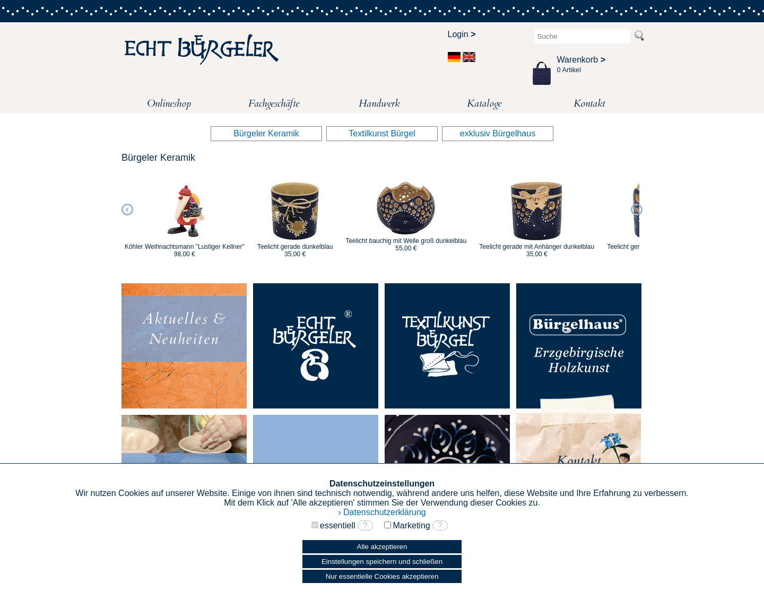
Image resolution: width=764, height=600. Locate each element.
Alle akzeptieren (382, 547)
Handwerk (379, 103)
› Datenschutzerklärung (382, 512)
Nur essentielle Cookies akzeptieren (382, 576)
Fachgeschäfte (273, 103)
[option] (185, 215)
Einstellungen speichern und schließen (382, 562)
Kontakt (589, 103)
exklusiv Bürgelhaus (497, 133)
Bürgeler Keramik (266, 133)
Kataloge (484, 103)
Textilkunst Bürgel (382, 133)
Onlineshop (169, 103)
